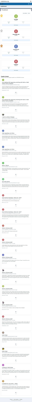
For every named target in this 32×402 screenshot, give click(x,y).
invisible (16, 19)
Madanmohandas (11, 336)
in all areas (25, 13)
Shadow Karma (11, 289)
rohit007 (16, 64)
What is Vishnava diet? (7, 228)
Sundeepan (11, 273)
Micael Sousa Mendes (12, 182)
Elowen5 (3, 134)
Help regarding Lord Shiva (8, 133)
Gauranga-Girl (16, 34)
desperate (10, 368)
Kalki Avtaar (4, 335)
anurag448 (10, 229)
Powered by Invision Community (16, 400)
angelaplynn (11, 258)
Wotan (3, 336)
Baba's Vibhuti (5, 165)
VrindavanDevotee (5, 213)
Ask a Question (16, 399)
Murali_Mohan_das (11, 352)
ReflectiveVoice (4, 118)
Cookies (20, 399)
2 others (8, 84)
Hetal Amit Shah (11, 166)
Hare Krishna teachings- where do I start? (11, 197)
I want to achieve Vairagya (8, 117)
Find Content (16, 40)
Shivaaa (12, 118)
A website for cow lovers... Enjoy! (10, 383)
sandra (13, 384)
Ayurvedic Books (6, 181)
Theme (11, 399)
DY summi (3, 84)
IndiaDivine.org (5, 1)
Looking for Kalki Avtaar (7, 367)
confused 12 (16, 49)
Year (29, 13)
